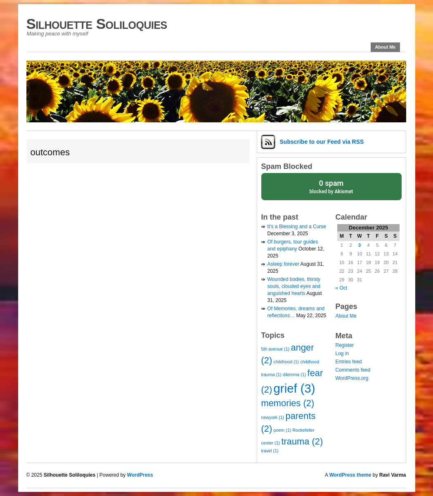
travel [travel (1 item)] (270, 450)
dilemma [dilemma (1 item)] (294, 374)
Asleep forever (283, 264)
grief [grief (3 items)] (294, 388)
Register (345, 345)
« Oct (342, 288)
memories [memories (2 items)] (288, 403)
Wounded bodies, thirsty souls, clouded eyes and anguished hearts (294, 286)
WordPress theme (350, 475)
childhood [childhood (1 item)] (286, 361)
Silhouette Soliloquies (96, 24)
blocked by (331, 186)
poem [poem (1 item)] (282, 430)
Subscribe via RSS (322, 141)
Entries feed (349, 362)
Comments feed (353, 370)
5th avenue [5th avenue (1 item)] (275, 348)
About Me (385, 46)
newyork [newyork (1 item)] (272, 417)
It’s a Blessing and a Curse (297, 226)
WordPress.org (352, 378)
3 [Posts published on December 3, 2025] (359, 245)
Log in (342, 353)
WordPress (140, 475)
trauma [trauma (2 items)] (302, 441)
